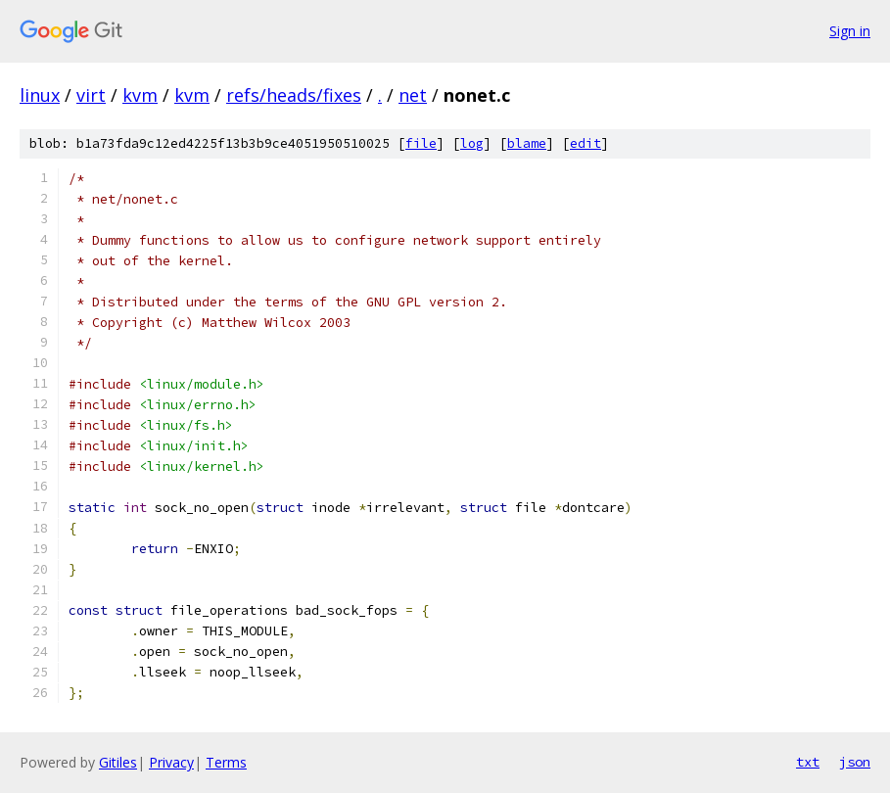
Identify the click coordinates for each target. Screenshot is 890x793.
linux (40, 95)
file (421, 143)
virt (91, 95)
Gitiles (118, 762)
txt (808, 761)
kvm (140, 95)
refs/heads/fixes (293, 95)
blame (526, 143)
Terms (226, 762)
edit (585, 143)
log (472, 143)
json (854, 761)
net (412, 95)
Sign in (849, 31)
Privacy (171, 762)
